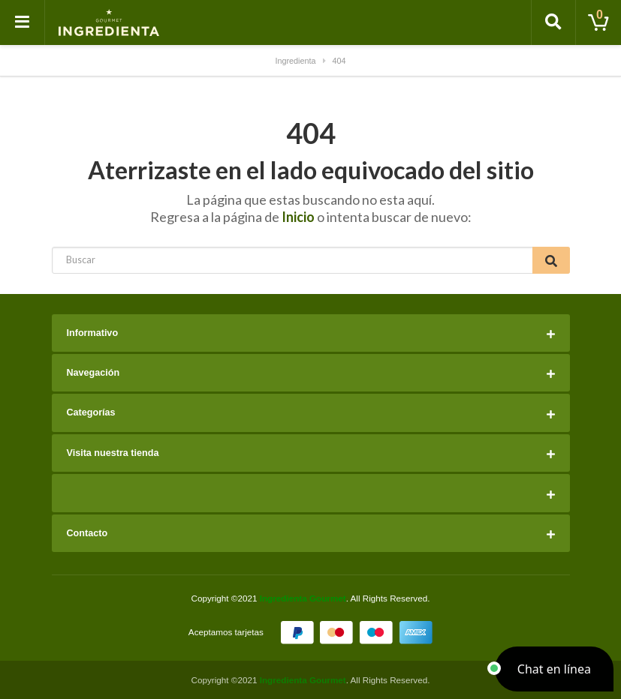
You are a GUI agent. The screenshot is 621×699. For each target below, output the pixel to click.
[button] (554, 669)
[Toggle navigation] (22, 22)
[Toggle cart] (598, 22)
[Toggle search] (553, 22)
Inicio (298, 216)
